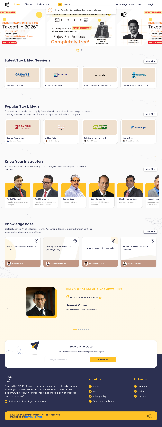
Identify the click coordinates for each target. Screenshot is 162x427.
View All (150, 61)
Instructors (43, 4)
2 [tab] (81, 50)
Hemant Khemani (34, 416)
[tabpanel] (81, 27)
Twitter (139, 391)
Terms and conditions (101, 401)
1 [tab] (78, 50)
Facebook (141, 386)
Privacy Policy (97, 396)
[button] (75, 329)
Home (17, 4)
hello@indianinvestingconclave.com (25, 401)
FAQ (93, 391)
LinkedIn (140, 396)
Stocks (28, 4)
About (94, 386)
